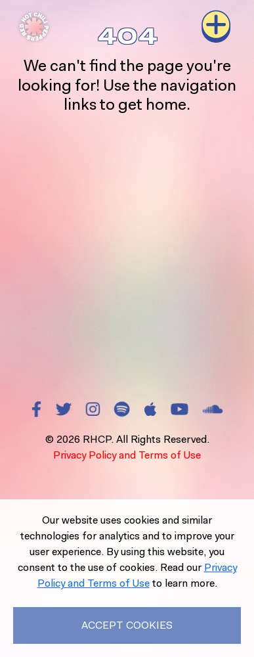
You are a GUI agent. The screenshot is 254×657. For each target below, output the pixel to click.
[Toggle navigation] (216, 26)
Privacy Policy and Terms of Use (127, 455)
